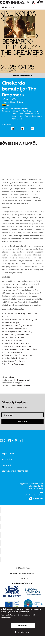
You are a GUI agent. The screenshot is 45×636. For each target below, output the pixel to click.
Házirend (6, 465)
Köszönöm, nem (22, 632)
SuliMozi (23, 543)
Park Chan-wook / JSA (14, 337)
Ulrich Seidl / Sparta (13, 322)
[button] (34, 2)
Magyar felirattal (17, 102)
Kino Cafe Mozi (23, 518)
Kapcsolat (7, 459)
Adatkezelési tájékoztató (22, 583)
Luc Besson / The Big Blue (14, 361)
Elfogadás (22, 625)
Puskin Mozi (23, 534)
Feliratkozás (23, 421)
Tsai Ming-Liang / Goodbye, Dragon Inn (21, 331)
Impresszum (8, 453)
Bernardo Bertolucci (19, 108)
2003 (12, 99)
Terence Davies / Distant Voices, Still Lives (21, 349)
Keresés (28, 2)
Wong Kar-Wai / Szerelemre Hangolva (21, 319)
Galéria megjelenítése (22, 75)
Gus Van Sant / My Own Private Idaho (20, 346)
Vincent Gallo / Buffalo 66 (15, 352)
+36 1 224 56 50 (36, 486)
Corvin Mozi (23, 510)
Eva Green (27, 111)
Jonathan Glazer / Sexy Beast (17, 343)
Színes (11, 377)
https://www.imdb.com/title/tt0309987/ (4, 105)
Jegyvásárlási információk (15, 471)
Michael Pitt (16, 111)
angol (27, 380)
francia (20, 380)
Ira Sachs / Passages (13, 340)
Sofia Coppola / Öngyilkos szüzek (19, 325)
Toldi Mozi (23, 559)
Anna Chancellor (26, 114)
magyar (18, 383)
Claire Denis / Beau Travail (16, 328)
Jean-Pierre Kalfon (28, 116)
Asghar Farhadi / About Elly (15, 358)
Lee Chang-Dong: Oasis (14, 364)
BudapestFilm (22, 578)
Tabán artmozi (22, 551)
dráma (5, 99)
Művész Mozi (23, 526)
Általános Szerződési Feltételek (22, 573)
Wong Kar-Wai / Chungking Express (19, 355)
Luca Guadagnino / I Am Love (16, 334)
